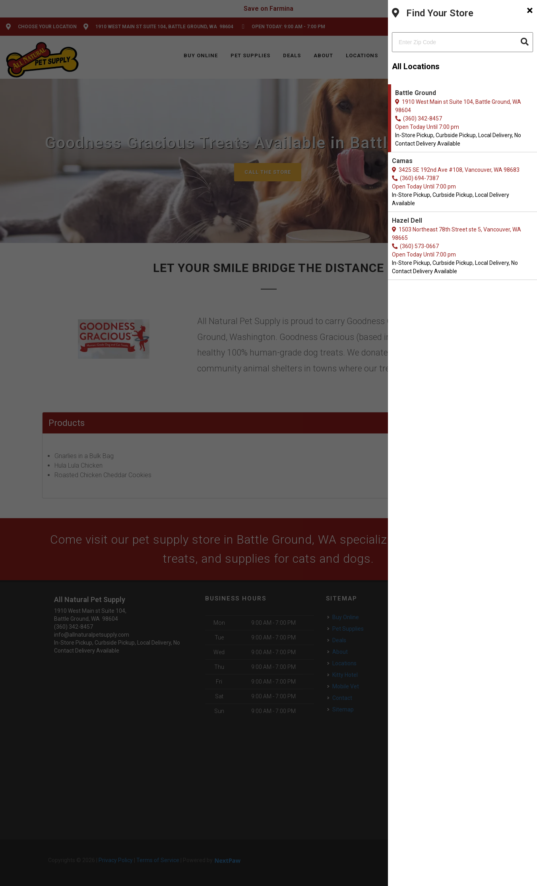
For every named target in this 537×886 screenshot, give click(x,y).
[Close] (530, 10)
